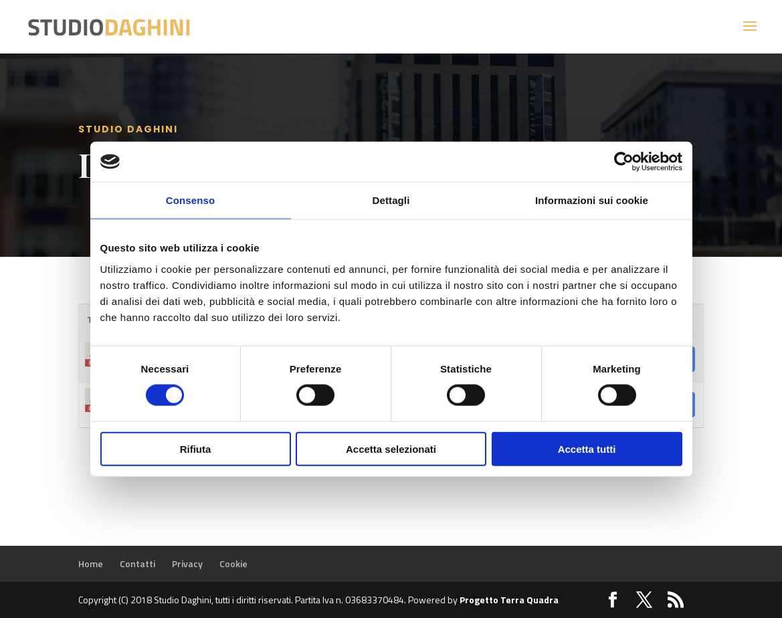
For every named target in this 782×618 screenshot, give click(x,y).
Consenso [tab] (190, 200)
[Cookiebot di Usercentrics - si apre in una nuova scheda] (623, 162)
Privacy (187, 563)
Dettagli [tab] (391, 200)
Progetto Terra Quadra (509, 600)
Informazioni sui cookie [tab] (591, 200)
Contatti (137, 563)
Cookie (233, 563)
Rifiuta (195, 448)
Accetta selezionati (391, 448)
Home (90, 563)
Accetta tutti (587, 448)
